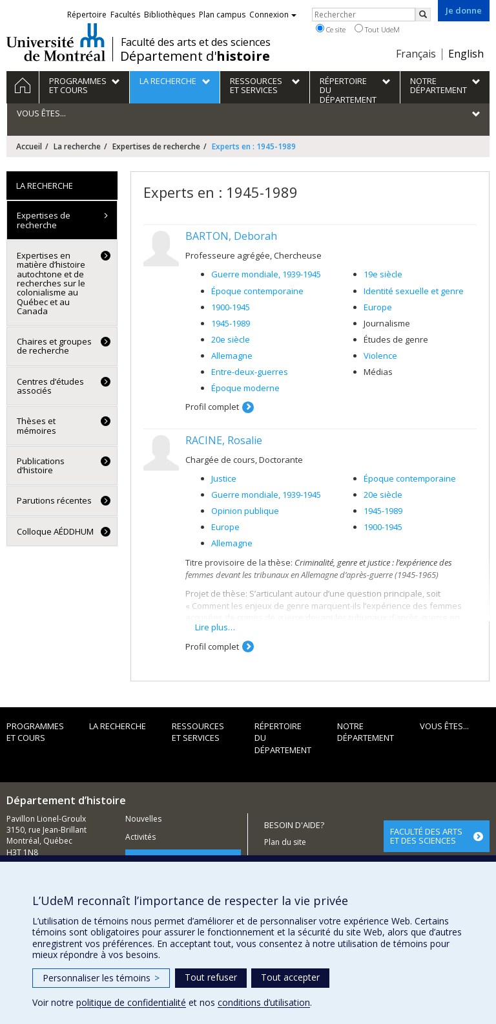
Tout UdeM (377, 29)
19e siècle (383, 274)
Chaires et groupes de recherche (54, 346)
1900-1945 (230, 307)
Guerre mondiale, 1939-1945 (266, 274)
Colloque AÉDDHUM (55, 531)
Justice (223, 478)
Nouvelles (143, 818)
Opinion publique (245, 511)
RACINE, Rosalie (223, 440)
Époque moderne (245, 388)
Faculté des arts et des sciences (196, 42)
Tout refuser (211, 977)
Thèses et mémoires (36, 425)
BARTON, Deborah (231, 236)
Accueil (29, 146)
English (466, 54)
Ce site (331, 29)
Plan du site (285, 842)
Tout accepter (290, 977)
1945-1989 (230, 323)
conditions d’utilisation (264, 1002)
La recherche (77, 146)
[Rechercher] (423, 14)
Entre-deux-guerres (249, 372)
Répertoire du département (282, 738)
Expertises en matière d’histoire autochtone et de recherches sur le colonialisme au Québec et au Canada (51, 283)
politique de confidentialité (131, 1002)
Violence (380, 355)
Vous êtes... (444, 726)
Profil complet (212, 406)
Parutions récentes (54, 500)
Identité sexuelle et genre (414, 291)
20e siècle (230, 339)
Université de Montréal (55, 42)
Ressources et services (198, 732)
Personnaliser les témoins (101, 978)
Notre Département (365, 732)
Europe (378, 307)
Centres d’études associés (50, 386)
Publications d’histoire (41, 465)
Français (416, 54)
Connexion (272, 14)
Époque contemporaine (257, 291)
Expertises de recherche (156, 146)
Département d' (195, 56)
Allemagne (232, 355)
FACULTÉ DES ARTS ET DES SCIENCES (426, 836)
